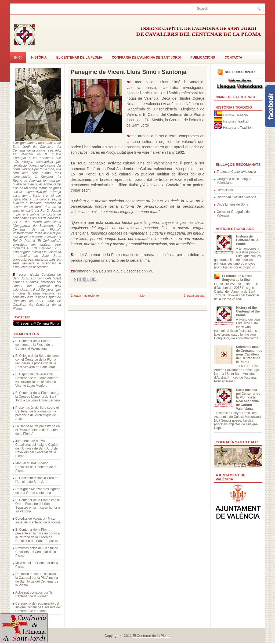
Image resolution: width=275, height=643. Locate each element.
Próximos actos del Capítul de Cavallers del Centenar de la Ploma (36, 552)
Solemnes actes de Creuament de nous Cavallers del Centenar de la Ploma (249, 354)
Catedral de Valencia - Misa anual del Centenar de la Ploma (37, 520)
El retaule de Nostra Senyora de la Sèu (237, 278)
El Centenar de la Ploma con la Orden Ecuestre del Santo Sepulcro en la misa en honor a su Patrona (37, 505)
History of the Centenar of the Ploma (248, 311)
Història (38, 57)
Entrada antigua (193, 295)
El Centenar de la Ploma (79, 57)
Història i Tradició (235, 115)
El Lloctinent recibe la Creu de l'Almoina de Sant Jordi (36, 480)
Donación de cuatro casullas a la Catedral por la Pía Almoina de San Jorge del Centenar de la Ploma (37, 579)
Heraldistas (225, 190)
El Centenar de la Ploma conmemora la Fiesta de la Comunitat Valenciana (34, 344)
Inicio (141, 295)
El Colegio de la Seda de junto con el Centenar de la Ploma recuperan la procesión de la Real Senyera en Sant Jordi (37, 361)
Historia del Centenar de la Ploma (247, 240)
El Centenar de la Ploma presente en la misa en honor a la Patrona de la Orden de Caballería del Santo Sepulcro (37, 535)
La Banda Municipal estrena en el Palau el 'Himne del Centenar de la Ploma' (37, 430)
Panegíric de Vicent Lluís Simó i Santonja (128, 72)
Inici (17, 57)
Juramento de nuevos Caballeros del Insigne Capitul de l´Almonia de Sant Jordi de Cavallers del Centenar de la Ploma (36, 448)
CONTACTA (233, 57)
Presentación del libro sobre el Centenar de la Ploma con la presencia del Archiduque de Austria (37, 413)
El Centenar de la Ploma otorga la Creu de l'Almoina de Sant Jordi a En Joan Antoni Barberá (37, 396)
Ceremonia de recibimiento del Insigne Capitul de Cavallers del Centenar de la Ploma (38, 607)
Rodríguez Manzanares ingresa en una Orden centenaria (37, 491)
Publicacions (202, 57)
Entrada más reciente (85, 295)
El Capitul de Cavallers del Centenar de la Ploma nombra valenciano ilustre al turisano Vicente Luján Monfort (36, 379)
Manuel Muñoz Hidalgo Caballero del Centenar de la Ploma (35, 467)
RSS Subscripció (240, 72)
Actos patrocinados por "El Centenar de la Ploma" (34, 594)
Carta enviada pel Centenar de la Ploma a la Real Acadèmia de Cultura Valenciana (248, 399)
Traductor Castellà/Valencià (236, 172)
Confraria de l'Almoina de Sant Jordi (146, 57)
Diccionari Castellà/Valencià (236, 197)
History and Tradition (237, 128)
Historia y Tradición (236, 121)
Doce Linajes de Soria (232, 204)
